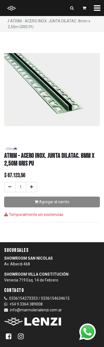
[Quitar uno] (9, 187)
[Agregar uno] (31, 187)
